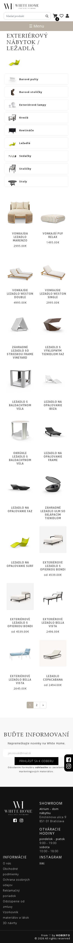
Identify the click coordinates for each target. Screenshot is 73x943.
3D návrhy (10, 923)
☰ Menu (36, 26)
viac (42, 863)
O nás (7, 863)
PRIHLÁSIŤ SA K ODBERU (36, 761)
